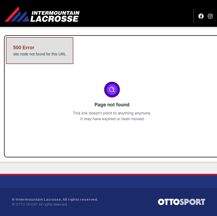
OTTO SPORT (27, 204)
